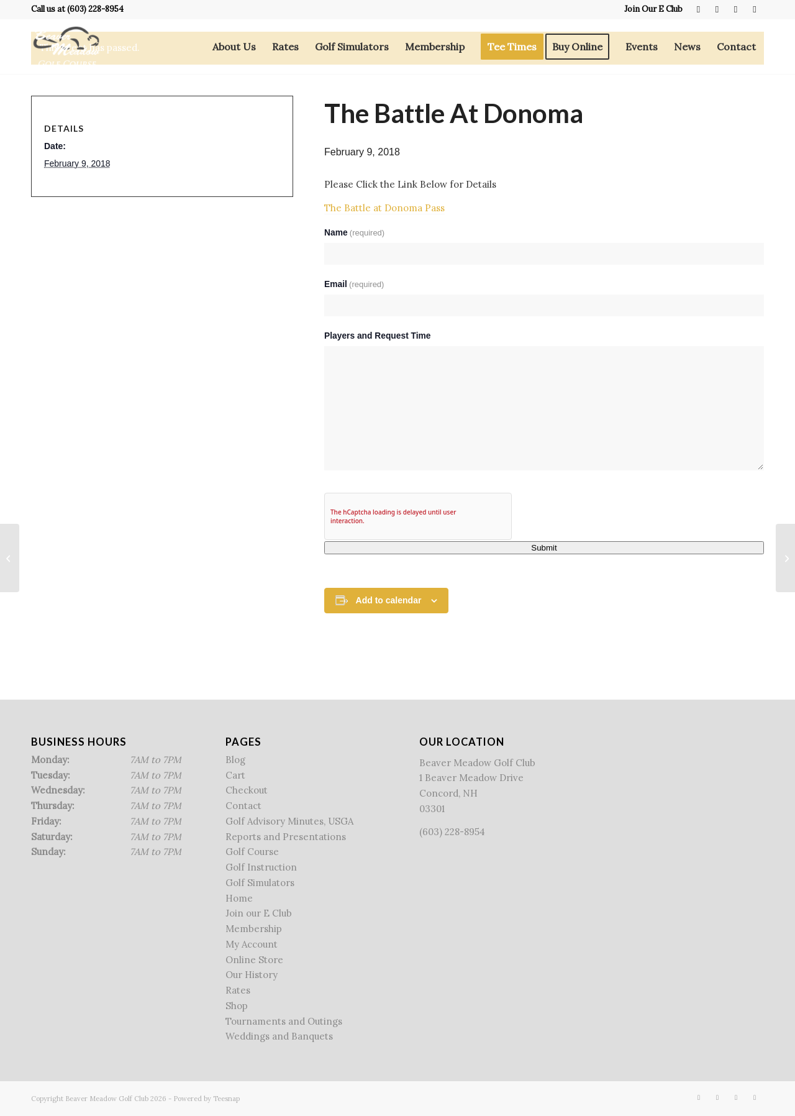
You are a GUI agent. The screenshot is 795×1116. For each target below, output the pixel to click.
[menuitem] (650, 9)
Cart (235, 775)
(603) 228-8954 (95, 9)
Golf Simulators (259, 883)
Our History (251, 975)
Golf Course (252, 852)
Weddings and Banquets (279, 1036)
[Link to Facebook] (698, 9)
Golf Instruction (261, 867)
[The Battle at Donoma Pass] (785, 558)
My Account (251, 944)
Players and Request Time (377, 336)
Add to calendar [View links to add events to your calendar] (389, 600)
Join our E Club (258, 913)
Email (354, 284)
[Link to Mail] (754, 9)
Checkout (246, 790)
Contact (243, 806)
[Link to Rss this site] (736, 9)
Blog (235, 760)
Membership (253, 929)
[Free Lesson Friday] (9, 558)
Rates (237, 990)
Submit (543, 547)
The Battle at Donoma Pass (384, 208)
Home (239, 898)
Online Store (254, 960)
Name (354, 232)
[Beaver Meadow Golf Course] (66, 46)
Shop (236, 1006)
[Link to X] (717, 9)
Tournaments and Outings (283, 1021)
